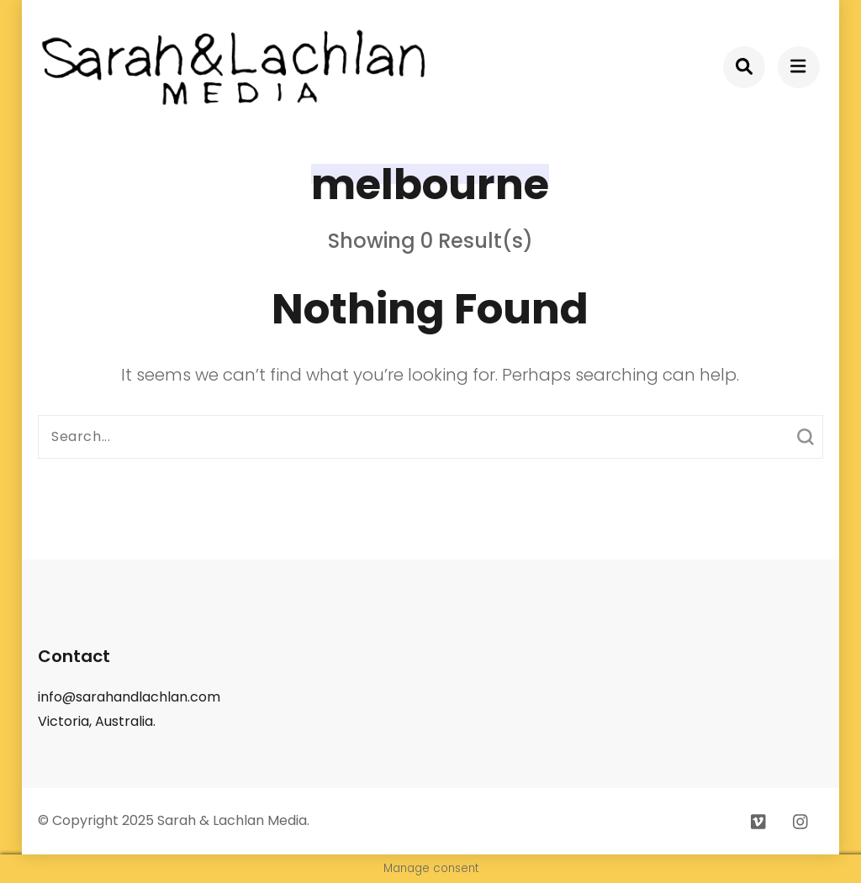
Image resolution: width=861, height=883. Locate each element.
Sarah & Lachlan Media (232, 820)
